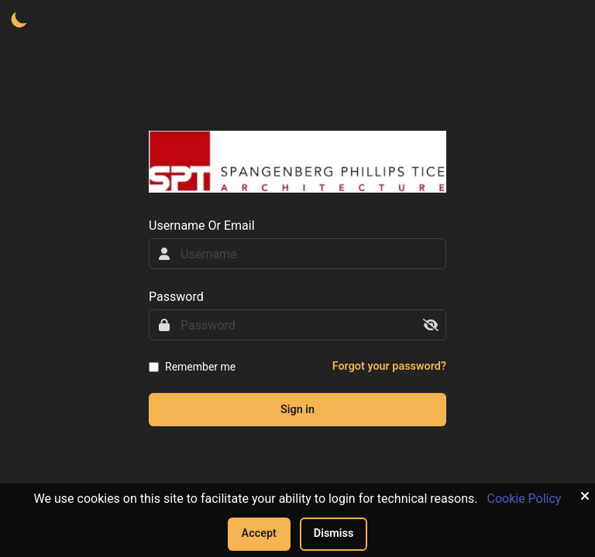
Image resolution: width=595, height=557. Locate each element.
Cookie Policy (524, 498)
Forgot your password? (389, 366)
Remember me (200, 367)
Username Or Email (202, 225)
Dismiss (334, 533)
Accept (259, 533)
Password (176, 296)
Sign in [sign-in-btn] (297, 409)
